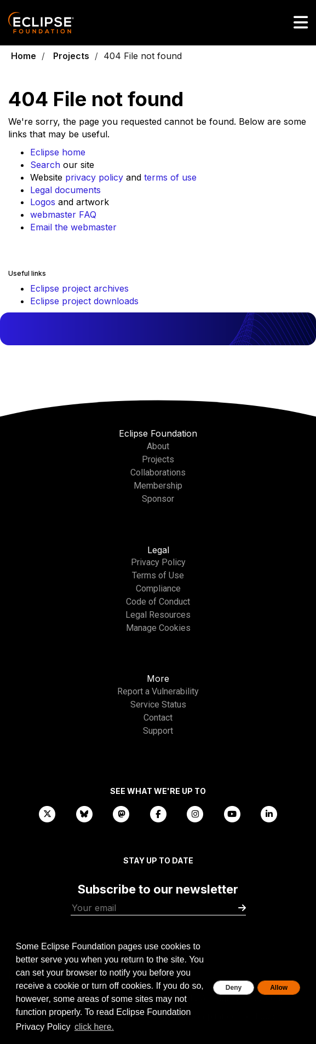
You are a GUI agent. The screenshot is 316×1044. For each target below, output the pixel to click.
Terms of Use (158, 575)
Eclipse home (57, 152)
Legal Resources (158, 615)
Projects (71, 55)
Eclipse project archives (79, 288)
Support (158, 731)
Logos (42, 201)
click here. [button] (94, 1026)
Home (23, 55)
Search (45, 164)
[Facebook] (158, 813)
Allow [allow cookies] (279, 987)
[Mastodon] (121, 813)
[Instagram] (195, 813)
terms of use (170, 177)
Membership (158, 485)
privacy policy (94, 177)
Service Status (158, 704)
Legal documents (65, 189)
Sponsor (158, 499)
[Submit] (242, 908)
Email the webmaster (73, 227)
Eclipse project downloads (84, 300)
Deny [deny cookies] (234, 987)
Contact (158, 717)
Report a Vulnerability (158, 691)
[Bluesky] (84, 813)
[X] (47, 813)
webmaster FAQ (63, 214)
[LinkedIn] (268, 813)
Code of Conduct (158, 601)
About (158, 446)
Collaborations (158, 472)
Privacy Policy (158, 562)
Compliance (158, 588)
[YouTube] (232, 813)
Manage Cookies (158, 628)
